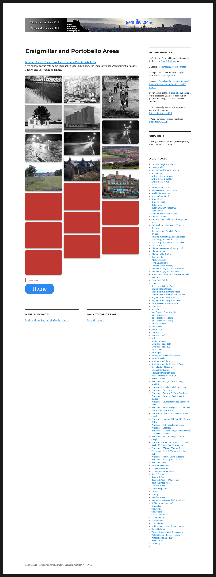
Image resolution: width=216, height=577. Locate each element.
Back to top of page (95, 320)
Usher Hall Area (158, 529)
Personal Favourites (160, 465)
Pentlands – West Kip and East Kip (167, 460)
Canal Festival (158, 211)
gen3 (154, 283)
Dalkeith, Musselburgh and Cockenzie (168, 237)
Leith (154, 338)
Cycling (155, 234)
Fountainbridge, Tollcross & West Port (168, 269)
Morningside (157, 352)
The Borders (157, 509)
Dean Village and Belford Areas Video (168, 242)
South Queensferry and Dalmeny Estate (169, 500)
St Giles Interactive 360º (162, 503)
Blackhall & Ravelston (161, 193)
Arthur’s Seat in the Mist (162, 179)
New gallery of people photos (173, 67)
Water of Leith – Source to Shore (166, 535)
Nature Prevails (158, 358)
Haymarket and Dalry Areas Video (166, 300)
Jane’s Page (157, 329)
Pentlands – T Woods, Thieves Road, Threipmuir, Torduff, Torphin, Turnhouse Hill (170, 451)
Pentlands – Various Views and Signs (168, 457)
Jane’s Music (157, 326)
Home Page (156, 306)
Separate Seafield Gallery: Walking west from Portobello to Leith (60, 62)
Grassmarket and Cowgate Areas (166, 292)
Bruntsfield (176, 93)
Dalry (184, 93)
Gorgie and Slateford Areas (163, 286)
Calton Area (157, 205)
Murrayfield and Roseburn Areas (166, 355)
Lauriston (156, 332)
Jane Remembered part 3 (162, 321)
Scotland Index (47, 320)
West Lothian (157, 541)
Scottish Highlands (160, 489)
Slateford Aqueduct (160, 497)
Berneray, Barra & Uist (161, 187)
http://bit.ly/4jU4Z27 (158, 122)
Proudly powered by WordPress (78, 565)
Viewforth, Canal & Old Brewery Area (167, 532)
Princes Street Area (160, 468)
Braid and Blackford (160, 196)
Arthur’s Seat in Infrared (162, 176)
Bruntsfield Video (159, 202)
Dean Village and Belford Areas (165, 240)
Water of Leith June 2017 (162, 538)
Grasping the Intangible (162, 289)
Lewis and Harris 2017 (161, 344)
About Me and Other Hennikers (165, 170)
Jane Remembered (160, 315)
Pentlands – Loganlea (161, 428)
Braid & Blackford (168, 61)
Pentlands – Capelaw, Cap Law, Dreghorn (170, 393)
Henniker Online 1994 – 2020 (165, 303)
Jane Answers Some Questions (165, 312)
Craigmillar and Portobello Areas (166, 231)
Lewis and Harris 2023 (161, 347)
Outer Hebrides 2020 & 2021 (164, 376)
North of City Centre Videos (163, 373)
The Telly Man (158, 523)
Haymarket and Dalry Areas (163, 297)
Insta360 (155, 309)
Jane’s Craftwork (159, 324)
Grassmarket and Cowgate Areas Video (168, 295)
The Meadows (158, 520)
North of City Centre (160, 370)
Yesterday (156, 544)
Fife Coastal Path (159, 260)
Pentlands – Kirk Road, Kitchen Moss (168, 425)
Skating (155, 494)
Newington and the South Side (165, 361)
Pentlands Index (61, 320)
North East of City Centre (164, 75)
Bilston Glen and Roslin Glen (164, 190)
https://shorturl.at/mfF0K (160, 113)
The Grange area (159, 517)
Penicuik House (158, 379)
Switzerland (157, 506)
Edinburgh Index (32, 320)
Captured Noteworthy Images (164, 214)
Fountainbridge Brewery (162, 266)
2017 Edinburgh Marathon (163, 164)
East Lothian (157, 245)
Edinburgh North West (161, 254)
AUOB (154, 185)
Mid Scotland (157, 350)
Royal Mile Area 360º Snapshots (165, 480)
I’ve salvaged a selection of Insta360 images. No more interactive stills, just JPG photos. (169, 84)
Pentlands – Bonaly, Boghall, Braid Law (169, 387)
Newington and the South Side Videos (168, 364)
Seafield (155, 491)
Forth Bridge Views (160, 263)
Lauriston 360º (158, 335)
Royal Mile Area (158, 477)
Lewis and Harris (159, 341)
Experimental (157, 257)
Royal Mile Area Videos (161, 483)
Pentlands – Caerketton (162, 390)
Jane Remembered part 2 (162, 318)
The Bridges (157, 512)
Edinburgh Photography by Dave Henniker (44, 565)
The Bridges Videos (160, 515)
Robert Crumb (158, 474)
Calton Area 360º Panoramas (164, 208)
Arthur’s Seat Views (160, 182)
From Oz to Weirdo (160, 280)
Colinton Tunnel (159, 216)
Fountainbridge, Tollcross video (165, 271)
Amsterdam (157, 173)
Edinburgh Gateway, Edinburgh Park (167, 248)
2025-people (157, 167)
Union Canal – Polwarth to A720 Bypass (169, 526)
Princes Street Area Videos (163, 471)
